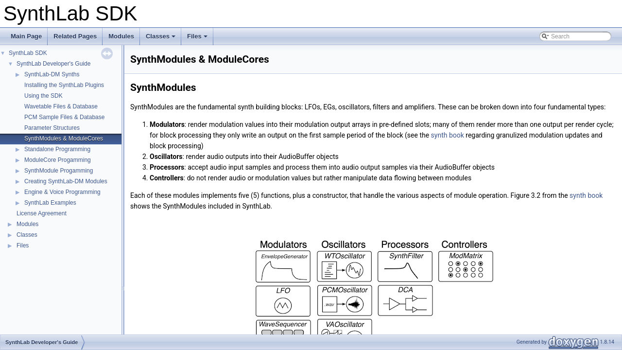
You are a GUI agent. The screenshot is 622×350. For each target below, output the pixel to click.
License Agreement (42, 213)
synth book (447, 135)
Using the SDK (43, 95)
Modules (121, 36)
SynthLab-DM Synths (51, 74)
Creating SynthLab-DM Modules (65, 181)
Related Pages (75, 36)
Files (198, 39)
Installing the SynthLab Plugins (64, 85)
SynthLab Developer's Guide (53, 63)
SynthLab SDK (28, 53)
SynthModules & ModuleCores (63, 138)
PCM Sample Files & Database (64, 117)
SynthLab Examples (50, 202)
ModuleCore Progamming (57, 160)
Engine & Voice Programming (62, 192)
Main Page (26, 36)
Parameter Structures (52, 127)
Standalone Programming (57, 149)
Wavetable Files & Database (61, 106)
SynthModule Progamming (58, 170)
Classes (161, 39)
